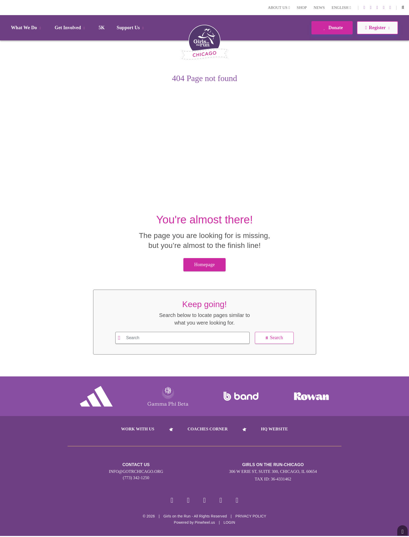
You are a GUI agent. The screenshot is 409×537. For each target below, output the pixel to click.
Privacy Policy (251, 517)
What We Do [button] (27, 27)
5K (102, 27)
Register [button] (377, 27)
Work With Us (137, 429)
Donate (332, 27)
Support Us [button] (131, 27)
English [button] (341, 7)
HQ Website (274, 429)
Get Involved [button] (71, 27)
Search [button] (274, 337)
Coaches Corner (208, 429)
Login (5, 7)
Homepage (204, 264)
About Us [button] (279, 7)
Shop (302, 7)
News (319, 7)
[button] (403, 7)
